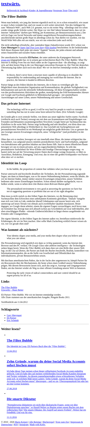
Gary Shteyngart (14, 315)
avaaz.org (5, 60)
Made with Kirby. (38, 424)
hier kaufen (51, 47)
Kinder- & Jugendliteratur (40, 10)
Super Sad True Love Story (32, 47)
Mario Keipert (21, 422)
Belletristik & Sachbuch (17, 10)
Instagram (23, 424)
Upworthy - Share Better (12, 290)
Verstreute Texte (60, 10)
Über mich (73, 10)
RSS (16, 424)
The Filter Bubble (9, 287)
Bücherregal (48, 422)
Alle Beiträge (35, 422)
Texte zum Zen (62, 422)
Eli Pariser (11, 318)
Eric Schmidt (13, 320)
